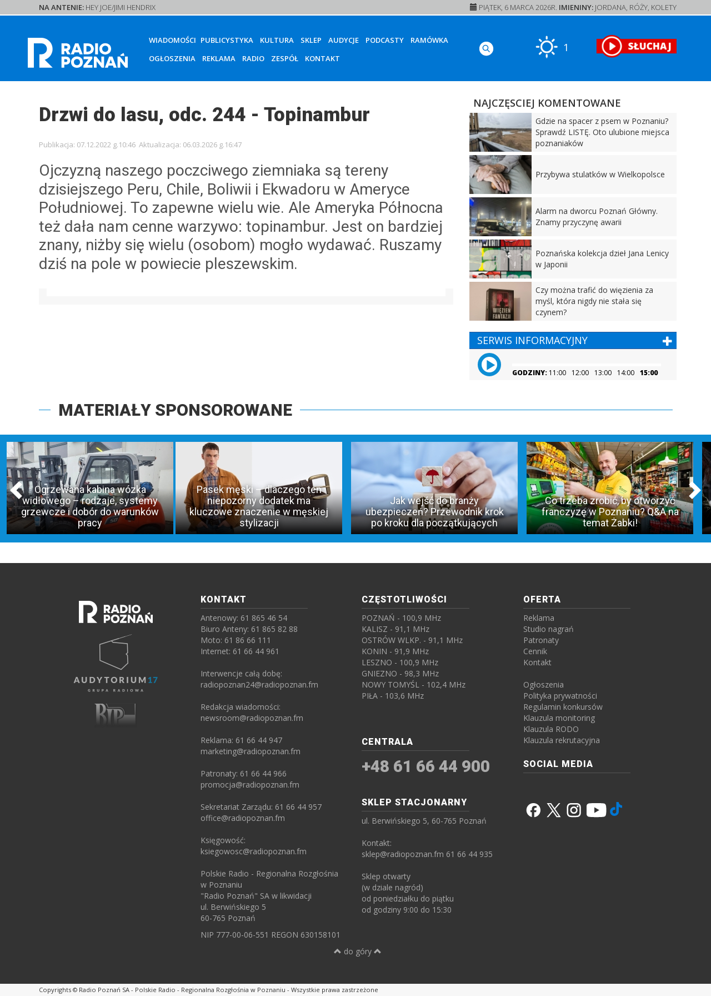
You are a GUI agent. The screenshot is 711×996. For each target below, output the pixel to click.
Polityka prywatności (560, 695)
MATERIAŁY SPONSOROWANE (175, 410)
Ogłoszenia (172, 58)
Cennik (535, 651)
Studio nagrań (548, 629)
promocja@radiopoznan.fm (250, 784)
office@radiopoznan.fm (243, 818)
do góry (358, 951)
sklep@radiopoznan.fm (403, 854)
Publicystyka (227, 40)
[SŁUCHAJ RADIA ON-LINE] (636, 46)
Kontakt (322, 58)
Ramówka (429, 40)
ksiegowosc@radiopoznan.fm (254, 851)
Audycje (343, 40)
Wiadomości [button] (172, 40)
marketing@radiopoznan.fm (251, 751)
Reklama (219, 58)
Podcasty (384, 40)
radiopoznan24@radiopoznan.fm (259, 684)
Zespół (284, 58)
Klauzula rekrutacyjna (561, 740)
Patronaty (541, 640)
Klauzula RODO (551, 729)
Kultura (277, 40)
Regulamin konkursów (563, 706)
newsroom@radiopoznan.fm (252, 718)
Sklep (311, 40)
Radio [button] (253, 58)
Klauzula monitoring (559, 718)
